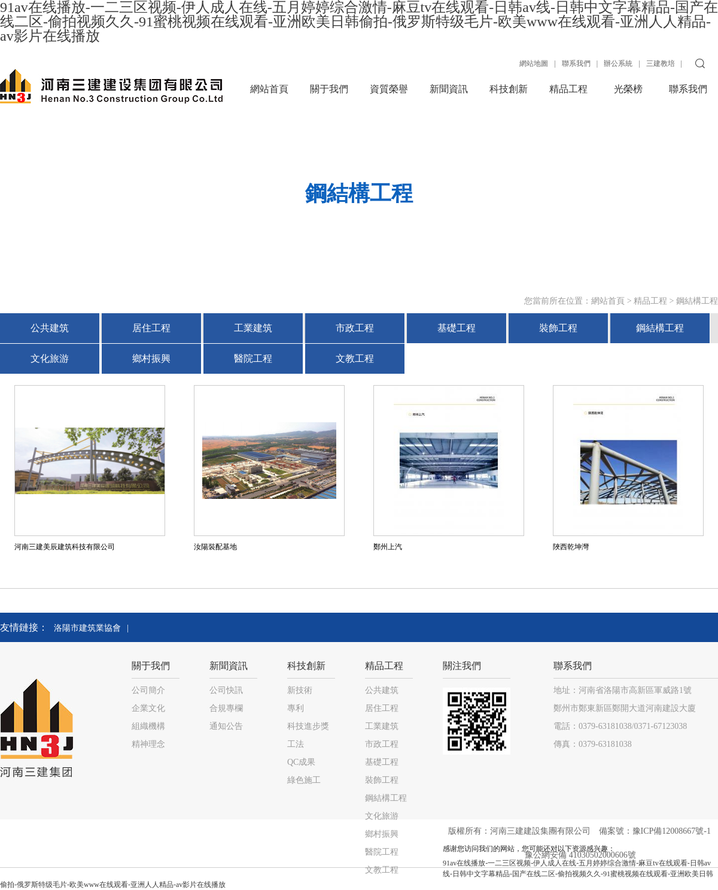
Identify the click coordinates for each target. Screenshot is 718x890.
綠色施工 (304, 780)
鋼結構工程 (697, 300)
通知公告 (226, 726)
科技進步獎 (308, 726)
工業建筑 (253, 328)
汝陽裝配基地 (215, 547)
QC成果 (301, 762)
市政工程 (355, 328)
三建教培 (660, 63)
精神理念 (148, 744)
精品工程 (568, 89)
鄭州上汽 (387, 547)
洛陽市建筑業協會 (87, 627)
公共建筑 (50, 328)
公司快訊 (226, 690)
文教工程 (355, 358)
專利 (295, 708)
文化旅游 (50, 358)
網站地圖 (533, 63)
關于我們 (329, 89)
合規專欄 (226, 708)
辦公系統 (618, 63)
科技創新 (508, 89)
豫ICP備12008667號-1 (672, 831)
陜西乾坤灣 (571, 547)
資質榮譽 (389, 89)
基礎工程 (456, 328)
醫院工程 (253, 358)
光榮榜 (628, 89)
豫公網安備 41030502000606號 (580, 854)
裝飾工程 (558, 328)
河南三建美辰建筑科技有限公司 (64, 547)
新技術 (299, 690)
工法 (295, 744)
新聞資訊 (449, 89)
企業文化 (148, 708)
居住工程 (151, 328)
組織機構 (148, 726)
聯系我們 (576, 63)
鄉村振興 (151, 358)
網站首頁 (269, 89)
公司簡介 (148, 690)
